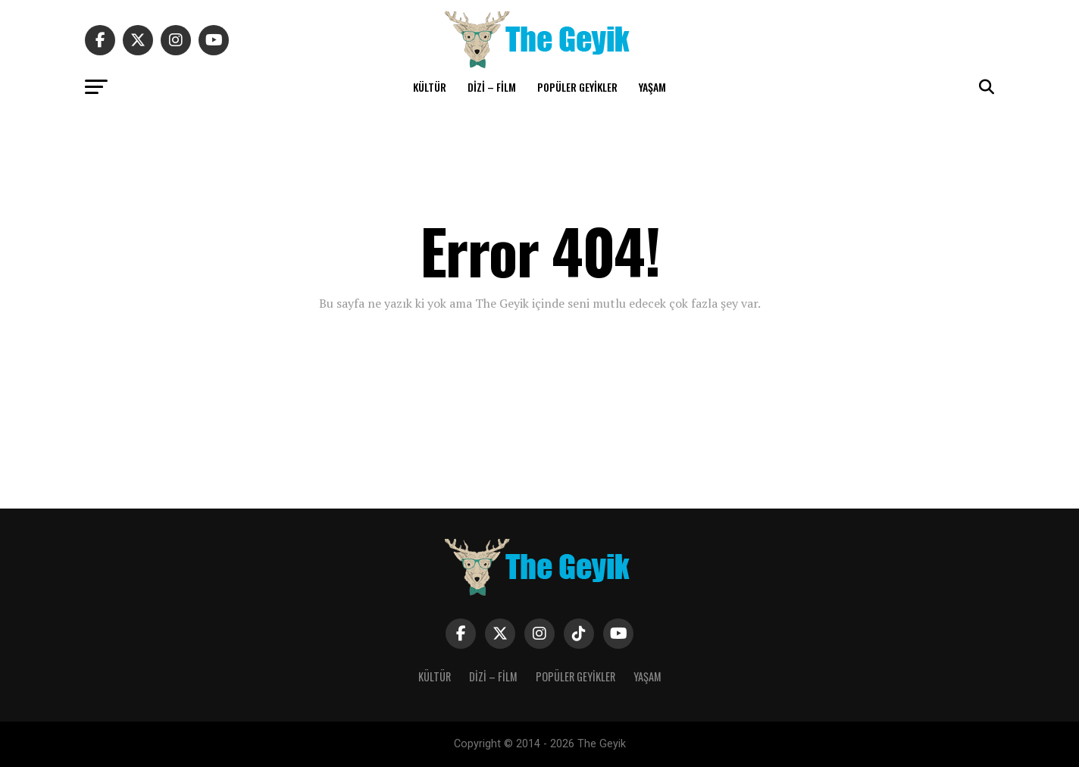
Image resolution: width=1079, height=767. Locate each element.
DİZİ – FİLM (492, 87)
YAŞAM (652, 87)
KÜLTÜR (429, 87)
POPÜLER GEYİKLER (577, 87)
